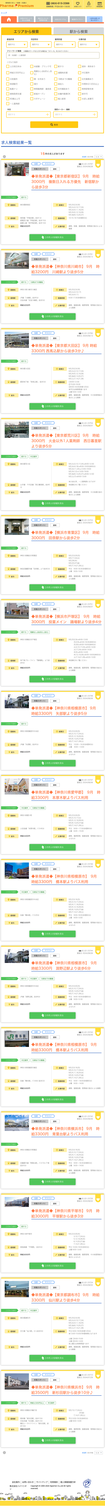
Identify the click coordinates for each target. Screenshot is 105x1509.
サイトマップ (42, 1485)
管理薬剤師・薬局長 (40, 89)
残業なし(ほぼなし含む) (41, 73)
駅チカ (59, 66)
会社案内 (16, 1485)
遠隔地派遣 (61, 73)
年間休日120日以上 (88, 84)
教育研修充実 (85, 89)
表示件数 (90, 157)
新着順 (84, 157)
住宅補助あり (61, 89)
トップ (4, 13)
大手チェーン (37, 99)
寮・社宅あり (37, 79)
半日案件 (84, 73)
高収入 (59, 84)
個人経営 (60, 99)
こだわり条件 (12, 63)
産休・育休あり (86, 66)
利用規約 (54, 1485)
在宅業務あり (85, 79)
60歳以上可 (13, 99)
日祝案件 (12, 79)
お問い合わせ (28, 1485)
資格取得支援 (13, 94)
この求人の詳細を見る (52, 239)
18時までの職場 (63, 79)
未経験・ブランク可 (40, 66)
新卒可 (83, 94)
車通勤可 (12, 84)
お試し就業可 (85, 99)
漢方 (34, 84)
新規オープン (37, 94)
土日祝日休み (13, 66)
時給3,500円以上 (15, 73)
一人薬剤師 (13, 104)
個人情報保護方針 (68, 1485)
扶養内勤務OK (62, 94)
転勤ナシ (12, 89)
